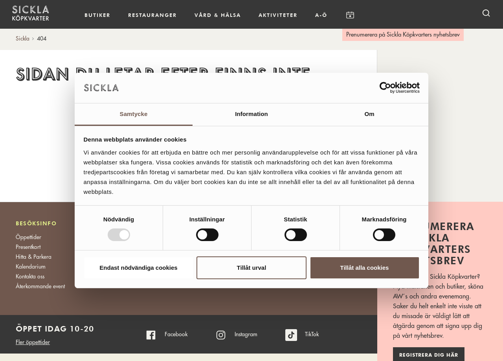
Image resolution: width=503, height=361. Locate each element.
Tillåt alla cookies (364, 267)
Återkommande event (40, 286)
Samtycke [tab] (134, 114)
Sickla (22, 38)
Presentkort (28, 247)
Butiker (97, 15)
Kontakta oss (30, 276)
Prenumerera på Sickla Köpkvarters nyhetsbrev (403, 35)
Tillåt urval (251, 267)
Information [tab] (251, 114)
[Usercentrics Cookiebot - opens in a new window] (385, 88)
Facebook (176, 334)
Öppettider (28, 237)
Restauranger (152, 15)
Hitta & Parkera (33, 257)
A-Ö (321, 15)
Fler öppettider (33, 342)
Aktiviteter (278, 15)
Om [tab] (369, 114)
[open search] (486, 12)
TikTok (312, 334)
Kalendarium (350, 15)
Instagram (246, 334)
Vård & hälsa (218, 15)
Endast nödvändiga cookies (138, 267)
